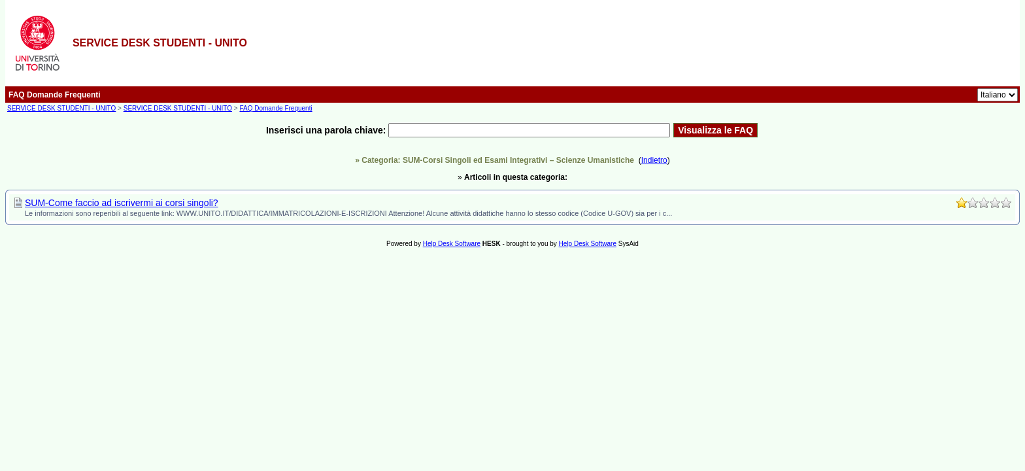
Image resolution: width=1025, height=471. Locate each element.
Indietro (654, 160)
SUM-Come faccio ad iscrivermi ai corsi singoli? (121, 203)
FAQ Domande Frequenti (275, 108)
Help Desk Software (451, 243)
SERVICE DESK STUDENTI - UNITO (61, 108)
